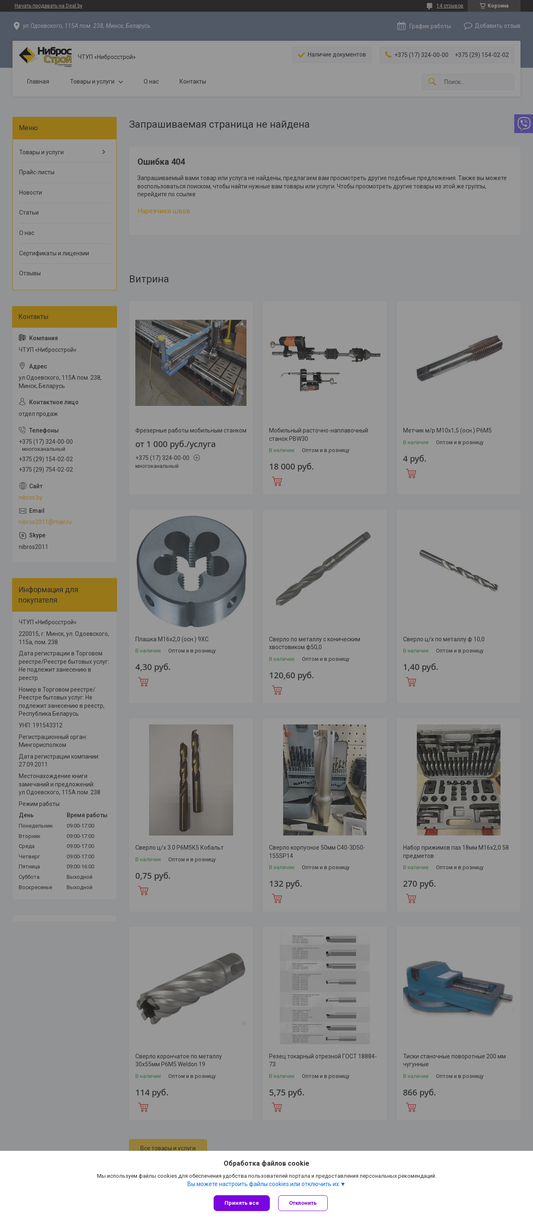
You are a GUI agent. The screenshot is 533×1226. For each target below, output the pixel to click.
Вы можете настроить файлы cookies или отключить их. (263, 1184)
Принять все (241, 1203)
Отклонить (303, 1203)
